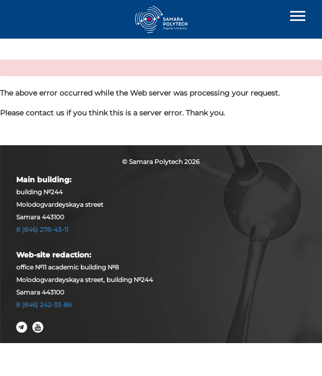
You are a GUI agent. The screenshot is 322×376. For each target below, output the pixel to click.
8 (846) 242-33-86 (43, 305)
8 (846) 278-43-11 (42, 229)
